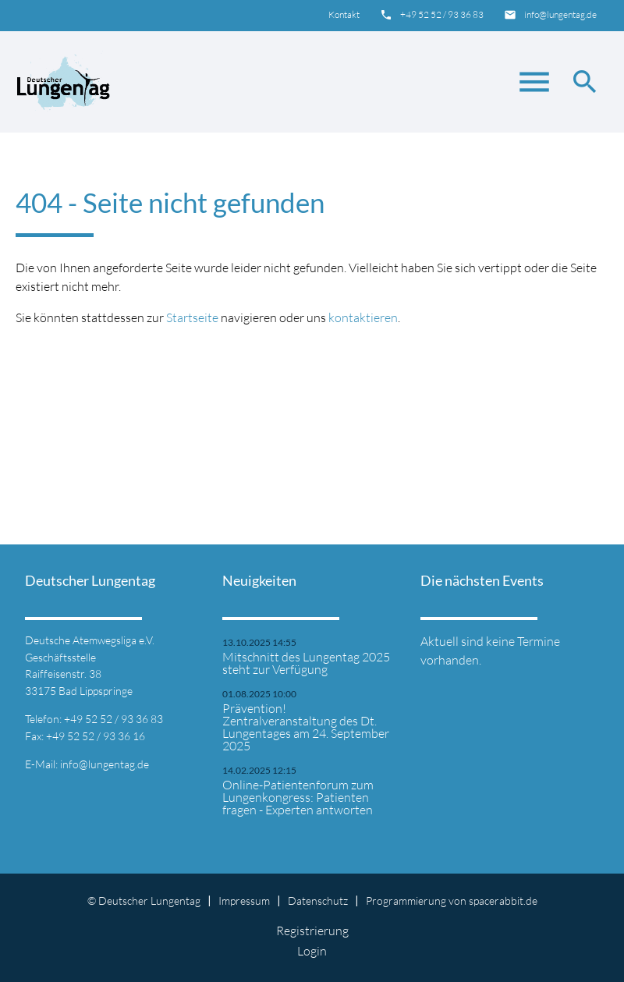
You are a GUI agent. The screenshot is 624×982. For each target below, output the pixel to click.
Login (312, 951)
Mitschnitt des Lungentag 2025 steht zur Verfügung (306, 663)
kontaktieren (363, 317)
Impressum (244, 900)
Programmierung (406, 900)
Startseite (192, 317)
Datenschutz (318, 900)
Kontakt (344, 14)
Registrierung (312, 930)
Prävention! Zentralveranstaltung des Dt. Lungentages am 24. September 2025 (305, 727)
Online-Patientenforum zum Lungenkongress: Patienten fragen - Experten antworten (298, 797)
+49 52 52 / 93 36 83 (442, 14)
